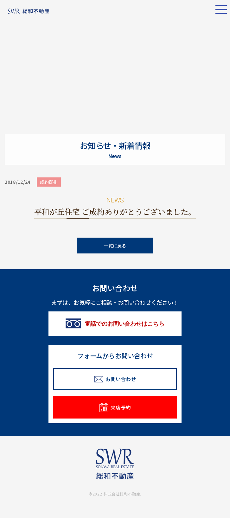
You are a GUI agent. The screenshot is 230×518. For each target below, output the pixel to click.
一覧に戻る (115, 245)
